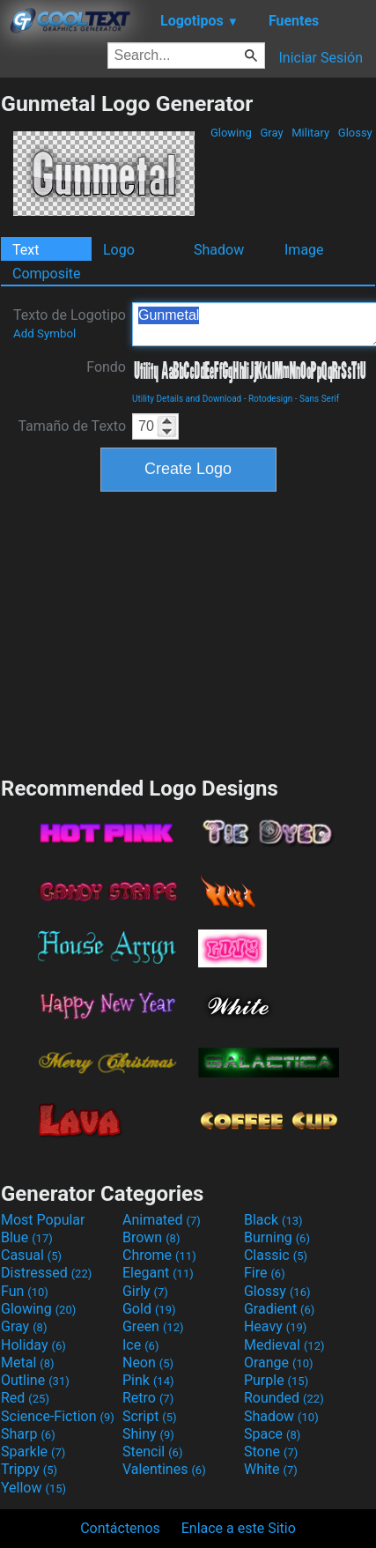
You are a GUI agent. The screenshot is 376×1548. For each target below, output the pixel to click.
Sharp (28, 1434)
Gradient (279, 1308)
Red (25, 1397)
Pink (148, 1380)
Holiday (33, 1345)
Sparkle (33, 1451)
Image (304, 249)
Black (273, 1219)
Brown (151, 1237)
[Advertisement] (188, 631)
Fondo (106, 367)
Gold (149, 1308)
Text (25, 249)
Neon (147, 1362)
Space (272, 1434)
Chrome (159, 1255)
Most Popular (43, 1219)
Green (153, 1326)
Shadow (219, 249)
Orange (278, 1362)
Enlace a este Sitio (238, 1528)
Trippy (29, 1469)
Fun (24, 1291)
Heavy (275, 1326)
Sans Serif (319, 399)
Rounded (284, 1397)
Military (310, 132)
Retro (147, 1397)
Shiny (148, 1434)
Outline (35, 1380)
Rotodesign (270, 399)
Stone (271, 1451)
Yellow (33, 1487)
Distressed (46, 1272)
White (271, 1469)
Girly (145, 1291)
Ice (140, 1345)
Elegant (158, 1272)
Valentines (164, 1469)
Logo (119, 249)
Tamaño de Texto (72, 426)
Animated (161, 1219)
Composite (46, 273)
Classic (275, 1255)
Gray (271, 132)
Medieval (284, 1345)
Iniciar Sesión (320, 57)
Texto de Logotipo (69, 323)
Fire (264, 1272)
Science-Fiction (57, 1416)
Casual (31, 1255)
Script (149, 1416)
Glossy (355, 132)
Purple (276, 1380)
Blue (27, 1237)
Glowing (231, 132)
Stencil (152, 1451)
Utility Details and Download (186, 399)
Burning (277, 1237)
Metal (28, 1362)
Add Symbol (44, 333)
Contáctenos (120, 1528)
